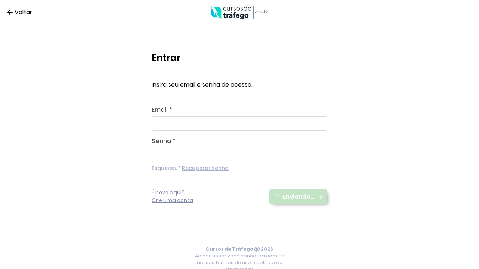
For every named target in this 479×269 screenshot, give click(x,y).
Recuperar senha (205, 168)
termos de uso (233, 262)
